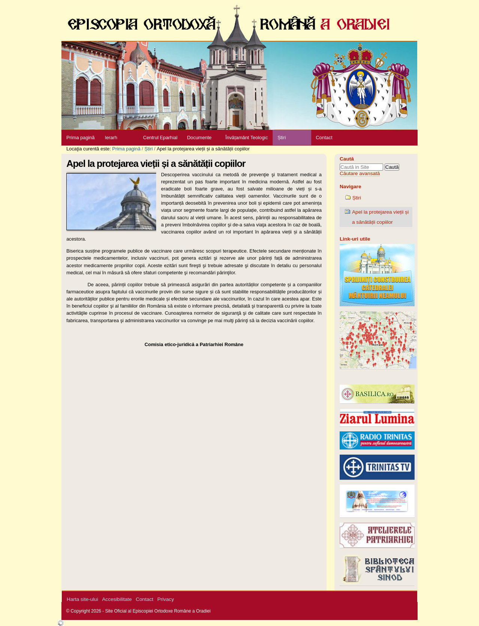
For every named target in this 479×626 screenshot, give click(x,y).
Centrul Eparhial (160, 137)
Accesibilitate (117, 599)
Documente (199, 137)
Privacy (165, 599)
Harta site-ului (82, 599)
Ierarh (111, 137)
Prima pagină (80, 137)
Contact (324, 137)
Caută (347, 159)
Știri (282, 137)
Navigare (350, 186)
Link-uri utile (355, 239)
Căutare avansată (360, 173)
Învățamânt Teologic (246, 137)
